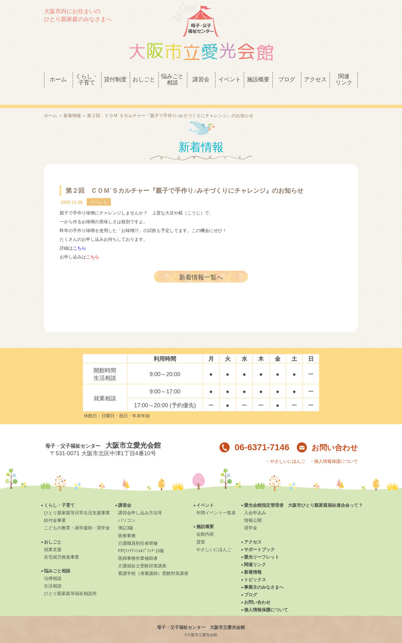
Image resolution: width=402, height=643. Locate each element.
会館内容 (205, 523)
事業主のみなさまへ (264, 576)
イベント (205, 494)
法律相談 (53, 567)
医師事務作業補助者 (138, 547)
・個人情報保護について (334, 450)
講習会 (124, 494)
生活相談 (53, 575)
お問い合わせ (327, 437)
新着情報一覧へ (201, 266)
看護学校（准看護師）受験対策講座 (153, 562)
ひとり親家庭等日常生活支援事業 (77, 502)
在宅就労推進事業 (61, 546)
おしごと (53, 531)
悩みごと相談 (57, 560)
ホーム (50, 104)
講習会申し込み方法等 (140, 502)
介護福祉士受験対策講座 (142, 555)
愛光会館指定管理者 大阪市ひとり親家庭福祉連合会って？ (303, 494)
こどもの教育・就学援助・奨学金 (77, 517)
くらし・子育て (59, 494)
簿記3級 (126, 517)
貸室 (200, 531)
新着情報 (72, 104)
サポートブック (259, 538)
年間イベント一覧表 (216, 502)
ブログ (250, 583)
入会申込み (255, 502)
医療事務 (127, 524)
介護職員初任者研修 (138, 532)
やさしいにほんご (213, 538)
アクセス (253, 531)
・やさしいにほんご (285, 450)
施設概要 (205, 515)
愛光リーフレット (261, 546)
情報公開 (253, 509)
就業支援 (53, 538)
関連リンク (255, 553)
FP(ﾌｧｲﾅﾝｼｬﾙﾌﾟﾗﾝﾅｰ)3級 (141, 540)
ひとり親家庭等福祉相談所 (70, 582)
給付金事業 (55, 509)
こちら (79, 237)
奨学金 (250, 517)
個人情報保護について (266, 599)
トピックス (255, 568)
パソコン (127, 509)
